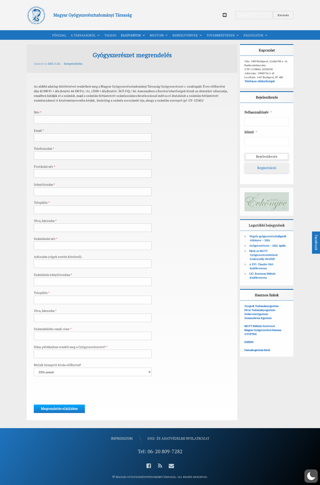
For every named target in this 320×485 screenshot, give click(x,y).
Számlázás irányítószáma (53, 275)
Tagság (110, 35)
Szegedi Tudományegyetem (261, 306)
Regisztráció (266, 168)
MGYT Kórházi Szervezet (259, 326)
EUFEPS (249, 342)
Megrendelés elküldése (59, 409)
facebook (316, 242)
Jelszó (250, 132)
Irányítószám (44, 185)
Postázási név (44, 167)
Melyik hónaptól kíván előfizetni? (57, 365)
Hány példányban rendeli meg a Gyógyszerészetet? (71, 347)
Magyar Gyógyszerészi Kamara (262, 330)
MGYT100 (159, 35)
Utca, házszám (45, 221)
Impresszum (122, 438)
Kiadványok (133, 35)
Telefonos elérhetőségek (259, 81)
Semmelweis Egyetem (258, 318)
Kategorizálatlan (73, 63)
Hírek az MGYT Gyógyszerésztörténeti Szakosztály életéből (263, 255)
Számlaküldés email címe (53, 329)
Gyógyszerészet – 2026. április (267, 245)
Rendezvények (187, 35)
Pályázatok (256, 35)
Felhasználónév (258, 112)
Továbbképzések (223, 35)
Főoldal (59, 35)
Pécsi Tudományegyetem (259, 310)
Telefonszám (44, 149)
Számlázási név (46, 239)
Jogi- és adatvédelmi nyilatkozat (178, 438)
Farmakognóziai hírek (257, 350)
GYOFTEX (250, 334)
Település (42, 203)
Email (39, 131)
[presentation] (67, 397)
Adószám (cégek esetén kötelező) (58, 257)
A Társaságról (85, 35)
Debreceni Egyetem (256, 314)
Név (38, 112)
